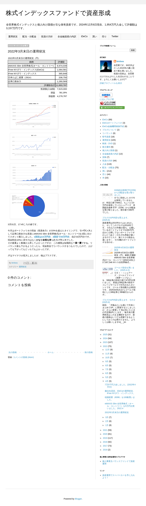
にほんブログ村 (107, 99)
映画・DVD (107, 143)
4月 (107, 381)
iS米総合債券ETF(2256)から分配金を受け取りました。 (125, 192)
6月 (107, 373)
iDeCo (84, 36)
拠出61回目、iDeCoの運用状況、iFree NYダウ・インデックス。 (120, 392)
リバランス (107, 133)
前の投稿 (89, 352)
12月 (107, 349)
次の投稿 (13, 352)
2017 (105, 446)
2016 (105, 450)
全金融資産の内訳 (67, 36)
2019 (105, 438)
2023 (105, 342)
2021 (105, 430)
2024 (105, 338)
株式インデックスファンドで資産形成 (58, 13)
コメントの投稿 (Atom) (23, 357)
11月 (107, 353)
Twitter (114, 36)
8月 (107, 365)
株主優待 (106, 147)
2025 (105, 334)
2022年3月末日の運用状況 (117, 412)
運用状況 (12, 36)
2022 (105, 346)
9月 (107, 361)
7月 (107, 369)
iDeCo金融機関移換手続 (113, 126)
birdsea (120, 61)
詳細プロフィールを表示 (111, 83)
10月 (107, 357)
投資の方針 (47, 36)
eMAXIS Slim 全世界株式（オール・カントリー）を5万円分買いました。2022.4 (119, 406)
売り (104, 36)
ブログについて (109, 130)
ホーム (51, 352)
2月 (107, 421)
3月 (107, 417)
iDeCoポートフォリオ (112, 123)
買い (94, 36)
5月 (107, 377)
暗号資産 (106, 137)
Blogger (78, 499)
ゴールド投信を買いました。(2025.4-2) (124, 268)
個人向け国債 (108, 150)
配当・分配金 (29, 36)
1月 (107, 425)
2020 (105, 434)
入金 (104, 164)
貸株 (104, 157)
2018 (105, 442)
